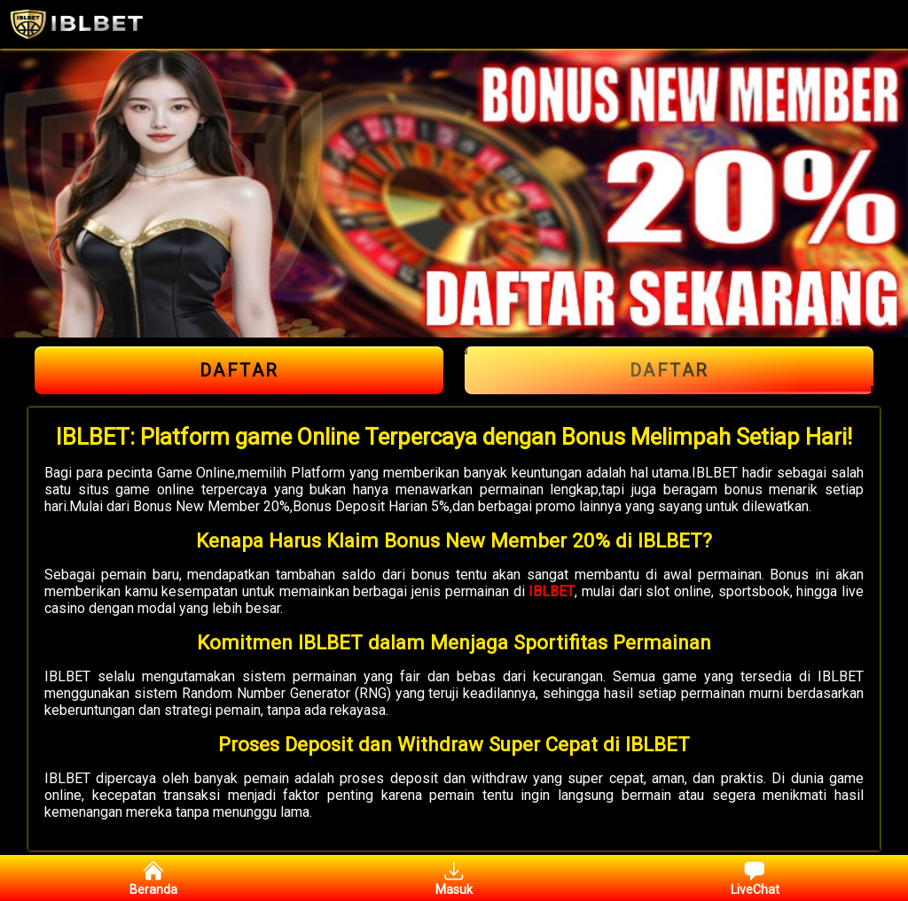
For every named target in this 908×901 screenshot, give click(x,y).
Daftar (239, 370)
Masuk (454, 878)
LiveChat (755, 878)
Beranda (153, 878)
